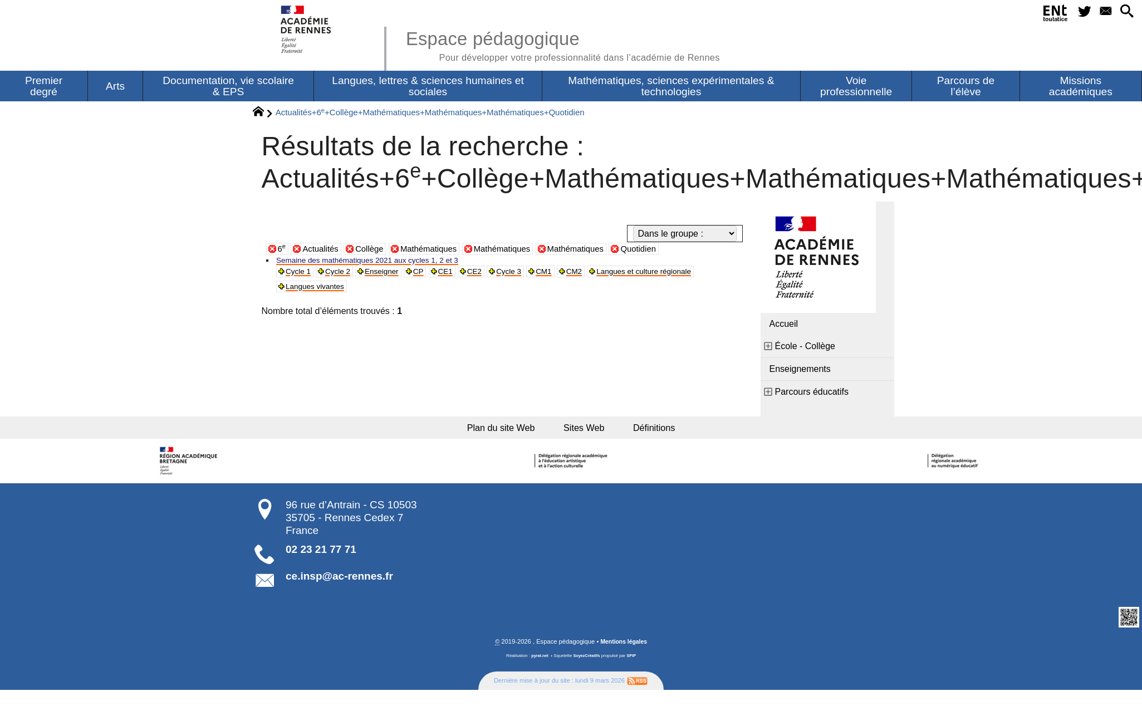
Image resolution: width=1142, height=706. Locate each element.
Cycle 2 (345, 274)
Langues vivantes (448, 291)
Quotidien (659, 249)
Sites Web (586, 430)
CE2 (498, 274)
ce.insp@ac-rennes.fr (339, 581)
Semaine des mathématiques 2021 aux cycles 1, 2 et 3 (385, 261)
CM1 (575, 274)
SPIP (633, 661)
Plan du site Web (497, 430)
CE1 (465, 274)
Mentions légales (624, 647)
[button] (1124, 13)
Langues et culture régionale (343, 291)
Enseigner (395, 274)
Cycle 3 (536, 274)
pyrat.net (539, 661)
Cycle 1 (301, 274)
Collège (374, 249)
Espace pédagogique (575, 44)
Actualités (322, 249)
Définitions (660, 430)
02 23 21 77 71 (321, 554)
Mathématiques (436, 249)
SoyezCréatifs (586, 661)
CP (436, 274)
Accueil (783, 325)
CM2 (609, 274)
